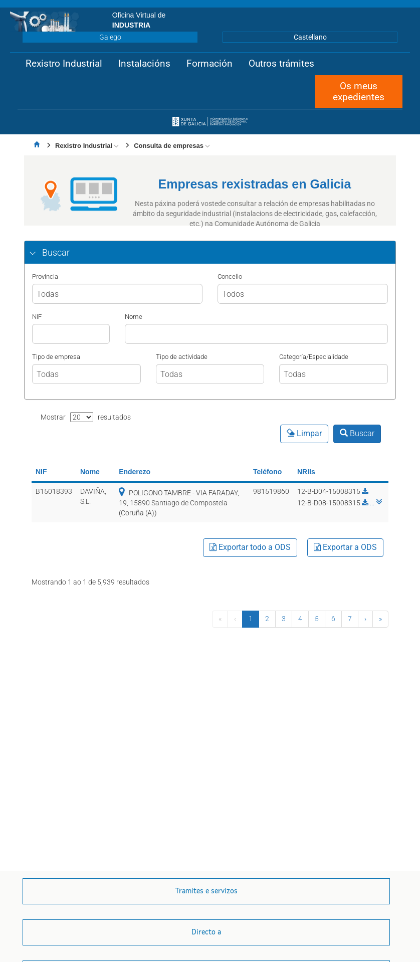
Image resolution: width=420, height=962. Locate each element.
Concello (230, 276)
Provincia (45, 276)
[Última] (380, 619)
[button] (64, 64)
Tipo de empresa (56, 356)
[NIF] (71, 334)
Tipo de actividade (181, 356)
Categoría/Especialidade (313, 356)
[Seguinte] (365, 619)
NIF (37, 316)
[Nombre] (256, 334)
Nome (133, 316)
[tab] (210, 252)
